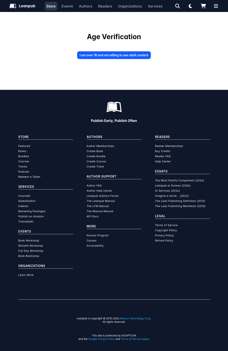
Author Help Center (99, 190)
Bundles (23, 156)
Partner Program (98, 235)
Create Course (96, 161)
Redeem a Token (29, 176)
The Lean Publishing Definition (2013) (180, 201)
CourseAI (24, 195)
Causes (92, 240)
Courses (23, 161)
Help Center (163, 161)
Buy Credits (163, 151)
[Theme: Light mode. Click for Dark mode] (190, 6)
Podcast (23, 171)
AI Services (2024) (167, 190)
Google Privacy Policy (101, 339)
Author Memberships (101, 146)
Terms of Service (166, 225)
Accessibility (95, 245)
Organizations (130, 6)
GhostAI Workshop (30, 245)
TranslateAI (26, 221)
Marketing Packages (32, 211)
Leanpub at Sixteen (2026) (173, 185)
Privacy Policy (164, 235)
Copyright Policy (166, 230)
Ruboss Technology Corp (135, 318)
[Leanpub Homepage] (22, 6)
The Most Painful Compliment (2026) (179, 180)
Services (155, 6)
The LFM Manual (98, 206)
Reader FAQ (163, 156)
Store (51, 6)
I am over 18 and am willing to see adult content (114, 55)
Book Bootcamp (28, 256)
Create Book (95, 151)
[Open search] (177, 6)
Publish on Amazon (31, 216)
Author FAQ (94, 185)
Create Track (95, 166)
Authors (85, 6)
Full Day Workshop (30, 250)
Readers (105, 6)
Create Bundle (96, 156)
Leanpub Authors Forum (103, 195)
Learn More (26, 275)
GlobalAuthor (27, 201)
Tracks (22, 166)
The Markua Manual (100, 211)
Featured (24, 146)
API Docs (93, 216)
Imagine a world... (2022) (172, 195)
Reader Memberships (169, 146)
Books (22, 151)
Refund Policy (164, 240)
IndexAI (23, 206)
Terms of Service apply (135, 339)
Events (67, 6)
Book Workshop (28, 240)
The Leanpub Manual (101, 201)
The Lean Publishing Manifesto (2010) (180, 206)
